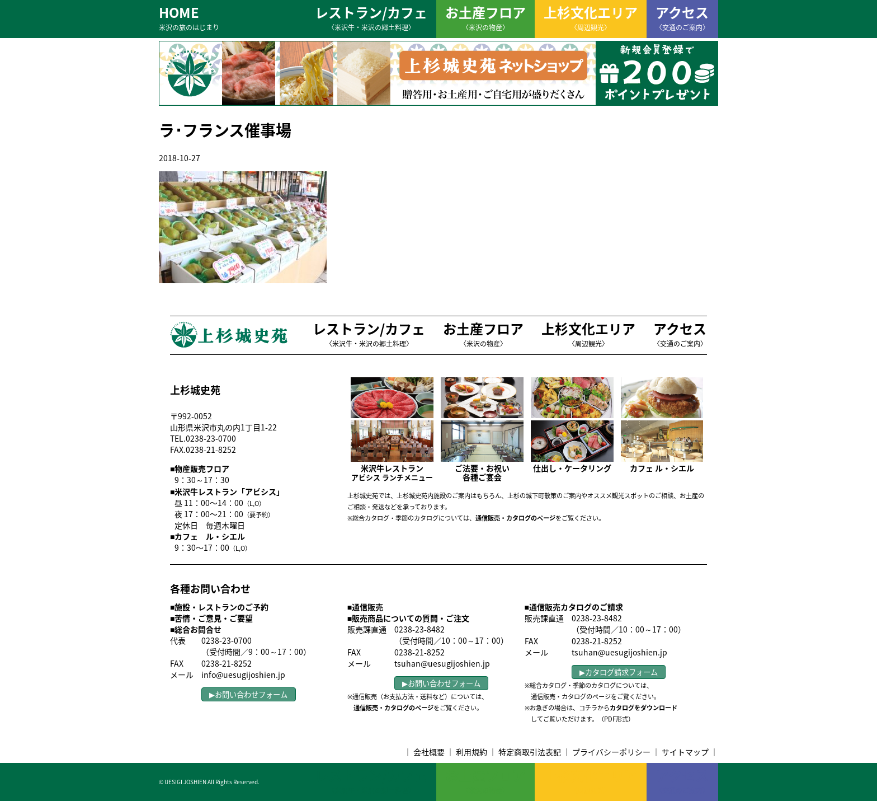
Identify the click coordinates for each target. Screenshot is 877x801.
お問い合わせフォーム (251, 694)
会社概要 (429, 751)
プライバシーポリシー (611, 751)
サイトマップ (685, 751)
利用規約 (471, 751)
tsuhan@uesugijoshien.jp (442, 663)
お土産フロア (485, 17)
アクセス (682, 17)
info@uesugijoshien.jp (243, 674)
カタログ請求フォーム (621, 672)
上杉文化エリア (591, 17)
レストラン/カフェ (371, 17)
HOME (189, 17)
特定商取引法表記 (529, 751)
